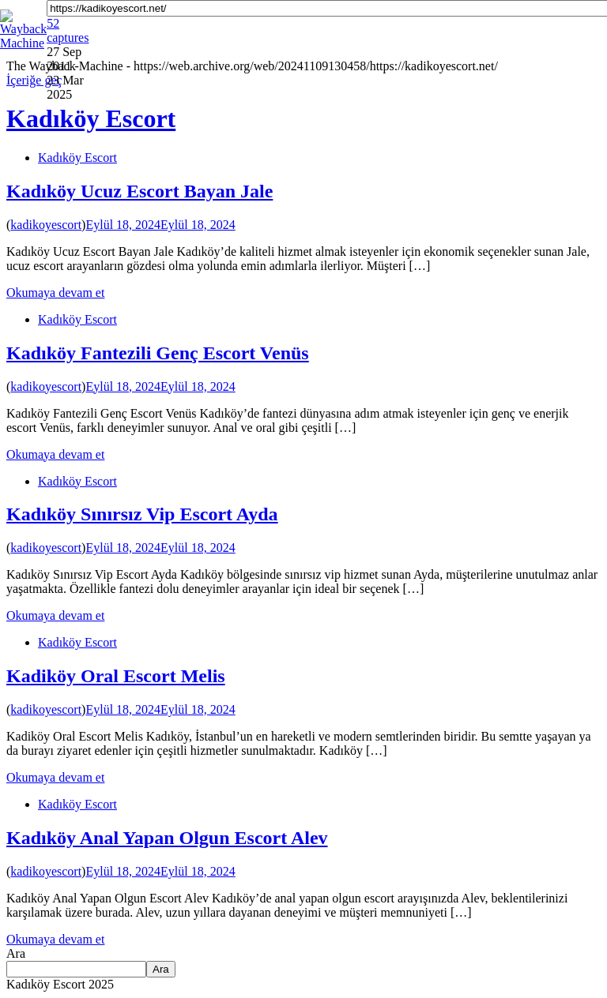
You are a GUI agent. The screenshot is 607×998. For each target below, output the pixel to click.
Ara (15, 953)
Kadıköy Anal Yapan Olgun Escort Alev (167, 837)
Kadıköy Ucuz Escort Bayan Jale (139, 191)
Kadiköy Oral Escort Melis (115, 676)
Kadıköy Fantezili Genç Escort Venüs (157, 353)
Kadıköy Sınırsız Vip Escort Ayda (142, 514)
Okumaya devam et (55, 292)
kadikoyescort (45, 224)
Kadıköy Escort (77, 157)
